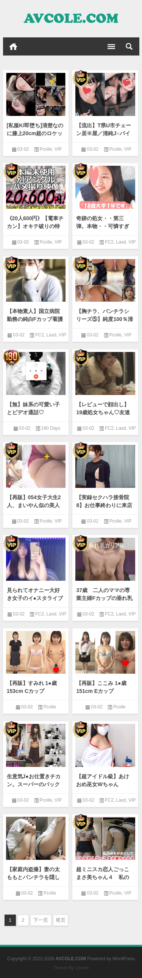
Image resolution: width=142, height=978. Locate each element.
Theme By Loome (71, 967)
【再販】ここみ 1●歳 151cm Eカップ (101, 687)
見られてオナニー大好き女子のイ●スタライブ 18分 (36, 598)
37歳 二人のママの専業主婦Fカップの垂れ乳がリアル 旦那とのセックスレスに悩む (104, 602)
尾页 (61, 920)
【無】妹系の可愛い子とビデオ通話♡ (33, 408)
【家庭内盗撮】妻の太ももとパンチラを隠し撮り (33, 877)
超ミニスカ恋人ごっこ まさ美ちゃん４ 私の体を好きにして (105, 877)
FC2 (109, 242)
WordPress (123, 958)
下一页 (40, 920)
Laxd (121, 242)
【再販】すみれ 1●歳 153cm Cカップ (32, 687)
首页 (13, 46)
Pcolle (46, 149)
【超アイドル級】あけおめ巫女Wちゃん (102, 780)
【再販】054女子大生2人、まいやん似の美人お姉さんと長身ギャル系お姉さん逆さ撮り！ (34, 509)
